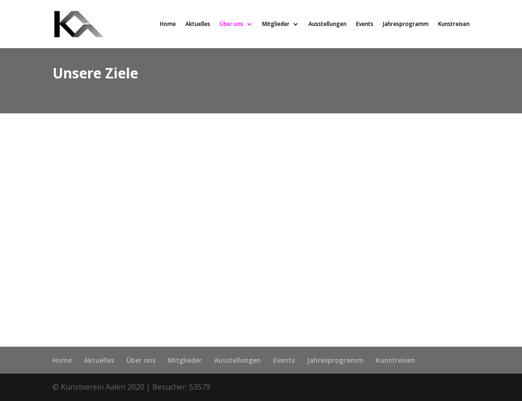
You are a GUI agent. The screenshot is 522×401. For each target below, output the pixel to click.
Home (168, 24)
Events (364, 24)
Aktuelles (197, 24)
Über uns (231, 24)
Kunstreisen (454, 24)
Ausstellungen (327, 24)
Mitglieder (276, 24)
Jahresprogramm (406, 24)
